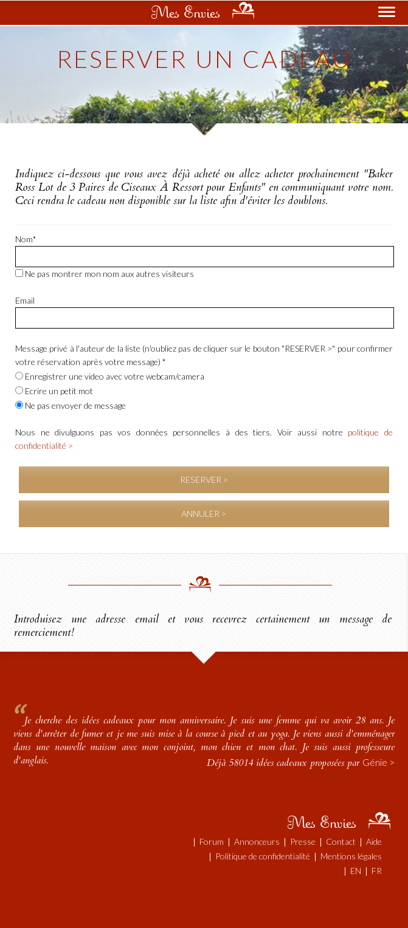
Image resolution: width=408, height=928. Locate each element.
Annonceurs (257, 841)
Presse (303, 841)
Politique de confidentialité (262, 856)
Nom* (25, 239)
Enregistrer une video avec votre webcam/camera (109, 376)
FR (377, 870)
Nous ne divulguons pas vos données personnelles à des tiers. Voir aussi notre (204, 439)
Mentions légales (351, 856)
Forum (211, 841)
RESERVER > (204, 479)
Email (25, 300)
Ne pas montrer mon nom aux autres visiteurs (104, 273)
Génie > (378, 762)
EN (355, 870)
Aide (374, 841)
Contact (341, 841)
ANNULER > (203, 513)
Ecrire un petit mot (54, 391)
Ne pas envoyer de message (70, 405)
